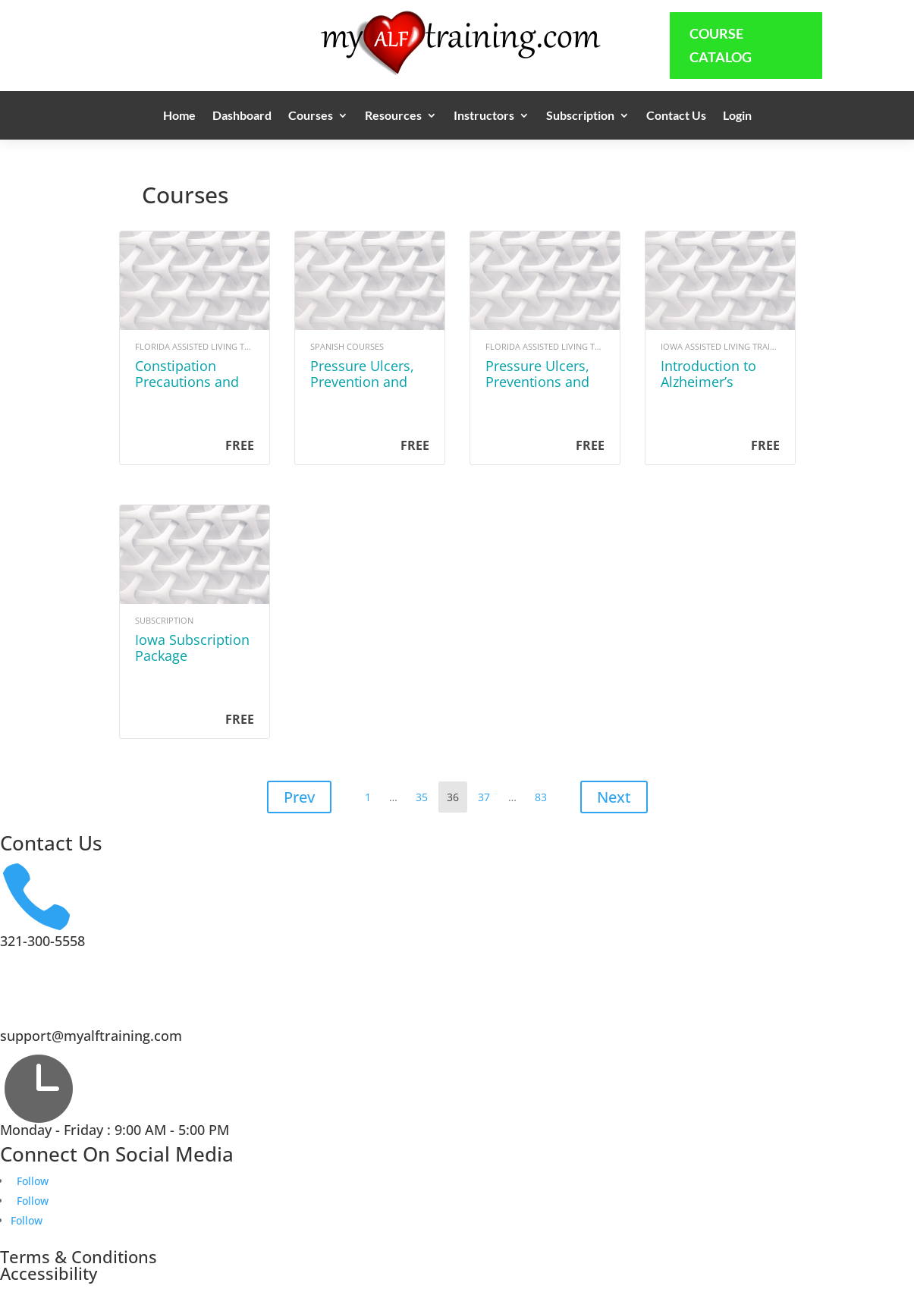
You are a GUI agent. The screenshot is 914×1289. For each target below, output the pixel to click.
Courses (310, 116)
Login (737, 116)
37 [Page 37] (487, 793)
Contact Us (676, 116)
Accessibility (48, 1273)
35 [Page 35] (425, 793)
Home (179, 116)
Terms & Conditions (78, 1256)
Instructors (484, 116)
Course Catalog (720, 45)
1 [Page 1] (371, 793)
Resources (393, 116)
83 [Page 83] (544, 793)
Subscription (580, 116)
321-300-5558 (42, 941)
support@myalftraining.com (91, 1035)
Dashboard (242, 116)
